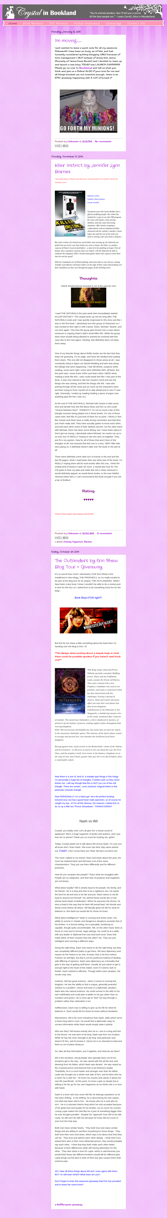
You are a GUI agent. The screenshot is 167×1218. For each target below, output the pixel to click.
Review (88, 541)
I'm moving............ (68, 41)
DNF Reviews (58, 23)
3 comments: (104, 533)
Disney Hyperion (73, 541)
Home (12, 23)
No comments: (103, 141)
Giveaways (113, 23)
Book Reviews (33, 23)
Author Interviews (87, 23)
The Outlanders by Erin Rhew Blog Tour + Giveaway (86, 564)
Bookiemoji (85, 67)
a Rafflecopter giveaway (68, 1204)
